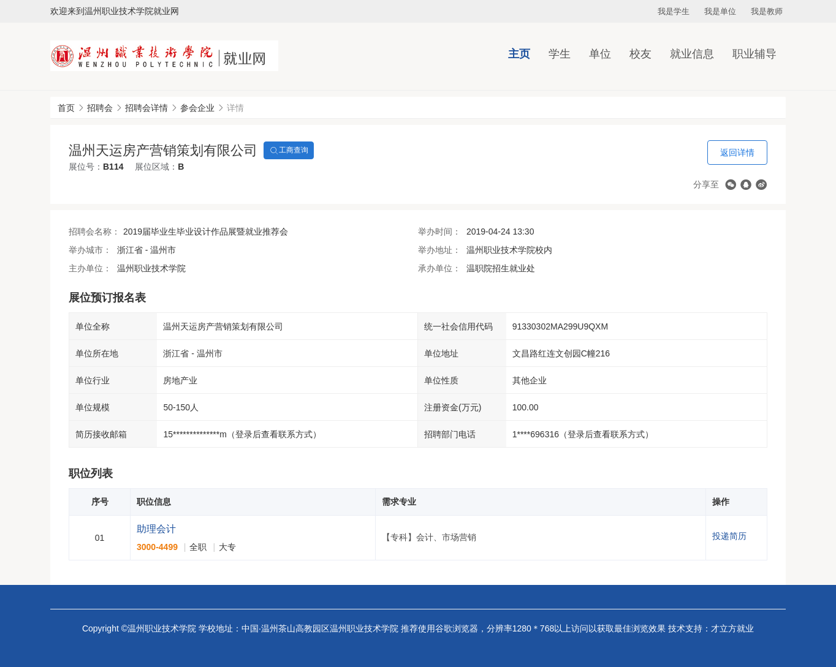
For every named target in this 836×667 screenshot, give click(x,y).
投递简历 (729, 536)
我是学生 (674, 11)
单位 (600, 54)
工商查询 (288, 151)
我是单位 (720, 11)
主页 (519, 54)
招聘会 (100, 108)
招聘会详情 (146, 108)
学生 (560, 54)
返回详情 (737, 152)
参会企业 (197, 108)
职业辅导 (754, 54)
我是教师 (767, 11)
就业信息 (692, 54)
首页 (66, 108)
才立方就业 (732, 628)
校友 (640, 54)
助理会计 (156, 529)
